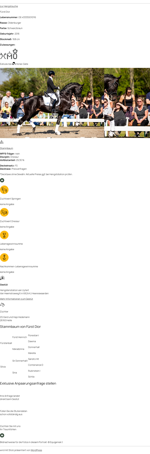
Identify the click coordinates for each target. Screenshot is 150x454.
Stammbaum (6, 148)
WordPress (36, 450)
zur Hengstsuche (9, 6)
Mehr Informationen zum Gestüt (16, 298)
